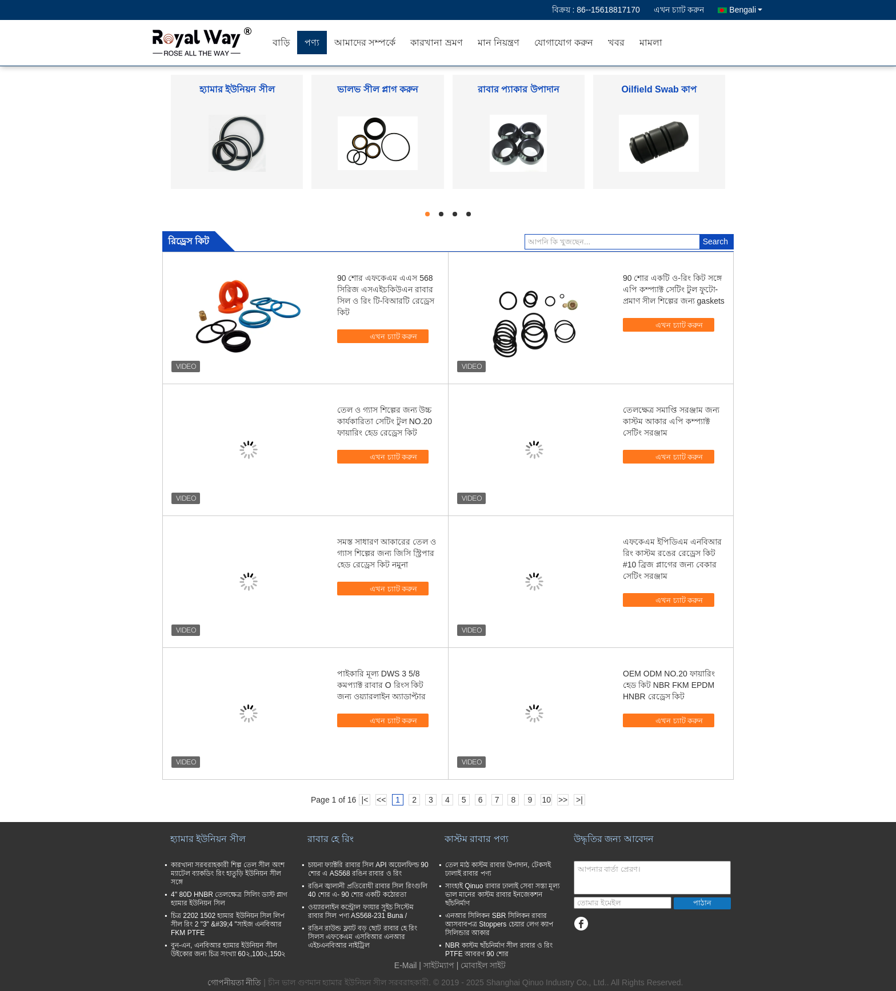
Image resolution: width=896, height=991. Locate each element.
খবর (616, 42)
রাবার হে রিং (330, 839)
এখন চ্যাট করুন (679, 9)
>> (562, 799)
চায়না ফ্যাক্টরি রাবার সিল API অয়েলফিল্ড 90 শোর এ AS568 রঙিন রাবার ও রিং (368, 869)
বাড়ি (281, 42)
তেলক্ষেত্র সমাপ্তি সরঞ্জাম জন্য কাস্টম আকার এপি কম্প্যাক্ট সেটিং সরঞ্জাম (671, 421)
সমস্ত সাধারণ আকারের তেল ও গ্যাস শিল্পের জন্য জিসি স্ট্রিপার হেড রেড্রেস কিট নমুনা (386, 553)
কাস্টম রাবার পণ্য (477, 839)
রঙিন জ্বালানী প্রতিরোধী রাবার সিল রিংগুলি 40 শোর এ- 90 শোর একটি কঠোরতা (367, 890)
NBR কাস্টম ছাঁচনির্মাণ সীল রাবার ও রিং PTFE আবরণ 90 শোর (499, 949)
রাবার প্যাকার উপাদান (518, 89)
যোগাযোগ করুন (563, 42)
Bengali (745, 9)
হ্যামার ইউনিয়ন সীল (237, 89)
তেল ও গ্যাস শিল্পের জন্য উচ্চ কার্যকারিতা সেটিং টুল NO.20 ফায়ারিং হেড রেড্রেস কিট (384, 421)
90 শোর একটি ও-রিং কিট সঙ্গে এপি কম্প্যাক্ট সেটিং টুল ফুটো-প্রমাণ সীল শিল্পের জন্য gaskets (674, 289)
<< (381, 799)
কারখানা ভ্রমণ (436, 42)
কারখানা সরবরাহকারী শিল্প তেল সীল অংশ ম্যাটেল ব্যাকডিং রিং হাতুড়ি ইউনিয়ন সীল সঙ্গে (228, 873)
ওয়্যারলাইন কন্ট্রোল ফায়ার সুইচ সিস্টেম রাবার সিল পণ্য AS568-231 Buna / (361, 911)
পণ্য (312, 42)
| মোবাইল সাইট (481, 965)
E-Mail (405, 965)
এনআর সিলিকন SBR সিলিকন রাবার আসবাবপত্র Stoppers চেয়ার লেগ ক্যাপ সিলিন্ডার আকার (499, 924)
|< (365, 799)
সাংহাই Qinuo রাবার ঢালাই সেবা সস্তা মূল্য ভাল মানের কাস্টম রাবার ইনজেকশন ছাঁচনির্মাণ (502, 894)
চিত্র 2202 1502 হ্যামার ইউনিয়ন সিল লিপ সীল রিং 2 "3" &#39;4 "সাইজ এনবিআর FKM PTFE (228, 924)
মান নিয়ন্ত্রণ (498, 42)
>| (579, 799)
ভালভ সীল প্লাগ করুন (377, 89)
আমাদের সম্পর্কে (364, 42)
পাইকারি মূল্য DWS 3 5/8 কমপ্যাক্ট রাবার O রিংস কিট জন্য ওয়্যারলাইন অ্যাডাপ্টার (381, 685)
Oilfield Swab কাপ (659, 89)
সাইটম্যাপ (438, 965)
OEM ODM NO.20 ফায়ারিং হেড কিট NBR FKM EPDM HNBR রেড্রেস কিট (669, 685)
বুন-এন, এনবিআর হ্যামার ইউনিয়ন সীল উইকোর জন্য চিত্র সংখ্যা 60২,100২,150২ (228, 949)
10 (546, 799)
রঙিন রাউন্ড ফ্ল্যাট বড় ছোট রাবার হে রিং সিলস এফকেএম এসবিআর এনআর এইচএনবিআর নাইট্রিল (362, 936)
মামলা (650, 42)
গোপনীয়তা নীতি (234, 982)
